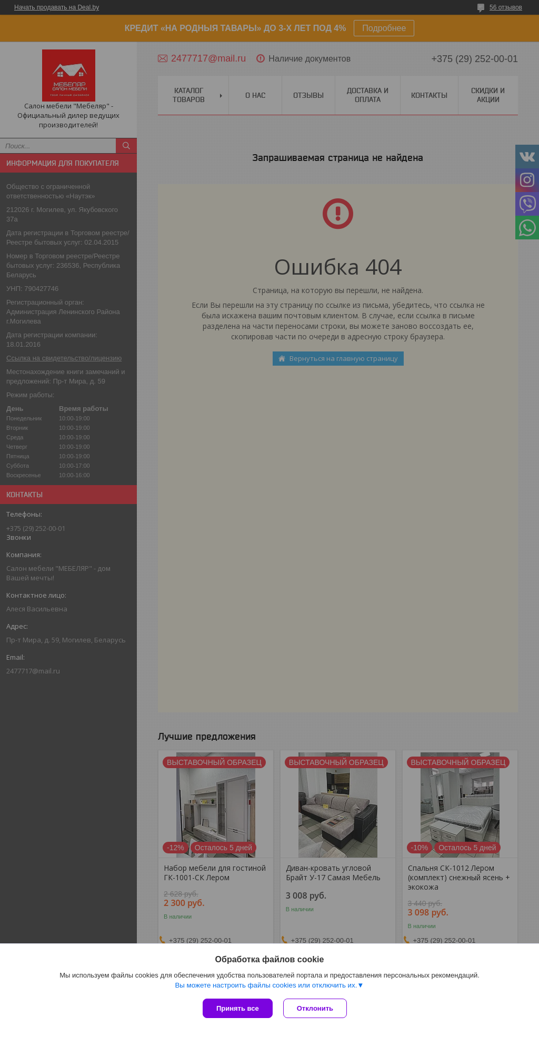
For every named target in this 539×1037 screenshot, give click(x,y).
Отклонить (315, 1008)
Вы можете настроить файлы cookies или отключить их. (266, 985)
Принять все (237, 1008)
